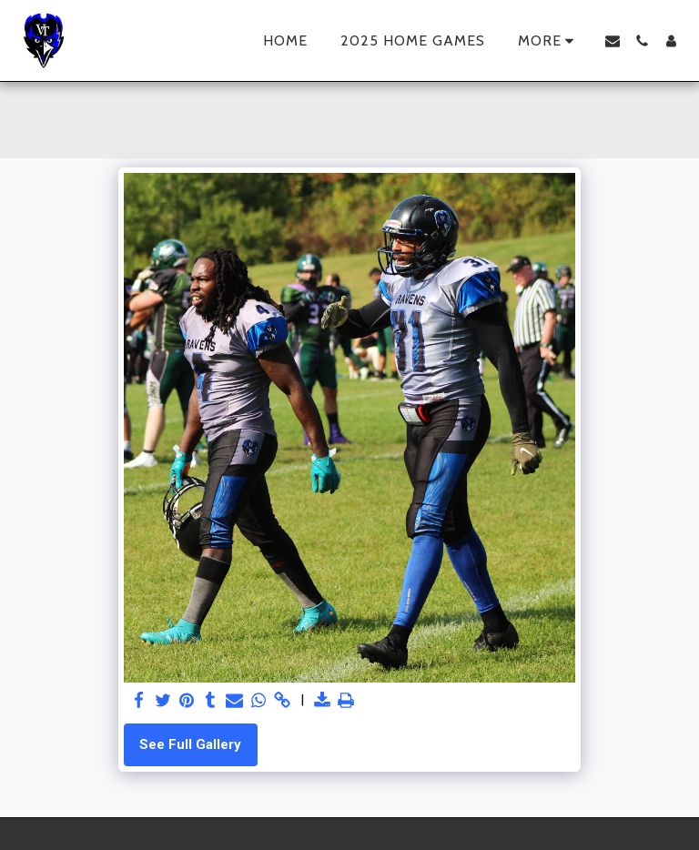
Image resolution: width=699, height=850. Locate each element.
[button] (612, 41)
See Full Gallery (190, 744)
